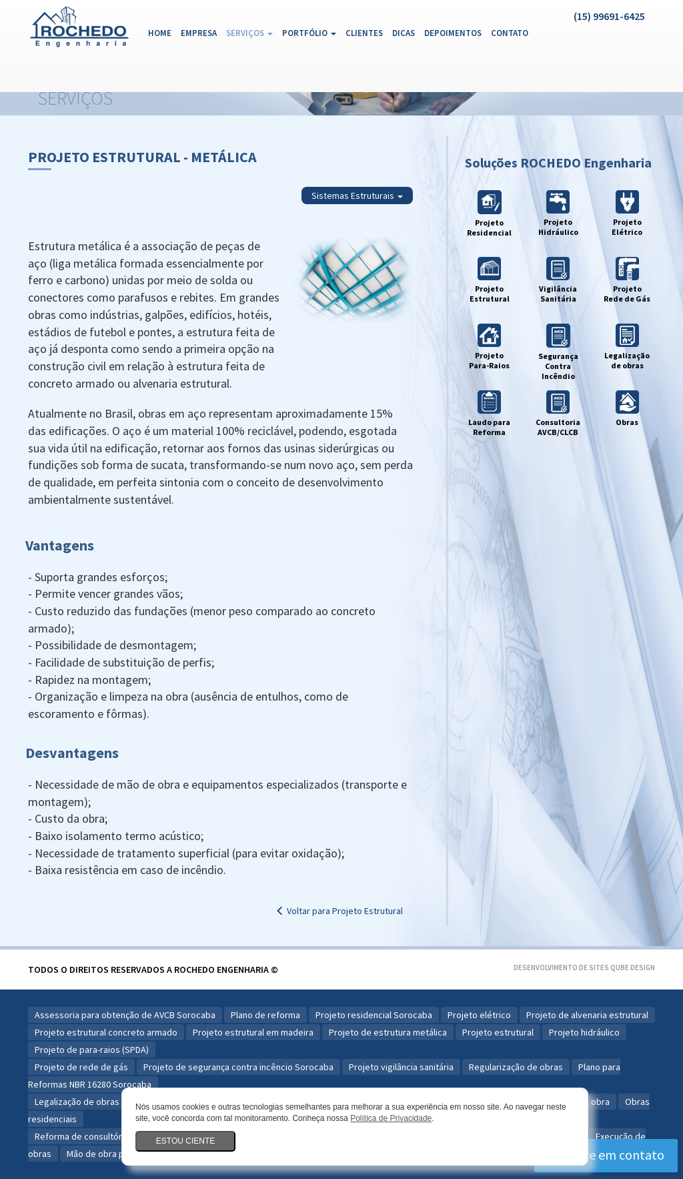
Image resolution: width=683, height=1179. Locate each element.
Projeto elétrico (479, 1015)
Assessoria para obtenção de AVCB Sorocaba (125, 1015)
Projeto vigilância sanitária (401, 1067)
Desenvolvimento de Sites (561, 967)
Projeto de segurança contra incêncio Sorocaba (238, 1067)
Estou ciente (185, 1141)
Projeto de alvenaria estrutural (587, 1015)
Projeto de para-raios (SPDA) (92, 1050)
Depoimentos (453, 33)
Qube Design (632, 967)
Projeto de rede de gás (81, 1067)
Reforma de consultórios (84, 1136)
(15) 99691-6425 (609, 16)
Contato (509, 33)
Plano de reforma (265, 1015)
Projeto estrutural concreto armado (106, 1032)
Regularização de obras (516, 1067)
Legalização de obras (77, 1102)
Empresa (199, 33)
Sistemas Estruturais (357, 195)
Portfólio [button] (309, 33)
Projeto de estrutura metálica (388, 1032)
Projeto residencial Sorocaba (373, 1015)
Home (162, 32)
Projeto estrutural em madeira (253, 1032)
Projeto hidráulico (584, 1032)
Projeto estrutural (498, 1032)
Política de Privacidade (391, 1118)
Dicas (403, 33)
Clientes (364, 33)
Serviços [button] (249, 33)
